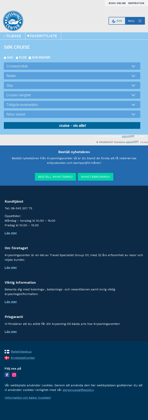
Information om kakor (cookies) (28, 397)
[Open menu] (135, 21)
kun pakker (41, 57)
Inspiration (136, 3)
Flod (23, 57)
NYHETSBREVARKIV (95, 177)
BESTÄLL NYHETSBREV (55, 177)
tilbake (13, 36)
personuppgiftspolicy (78, 390)
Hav (10, 57)
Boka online (118, 3)
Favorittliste (43, 36)
